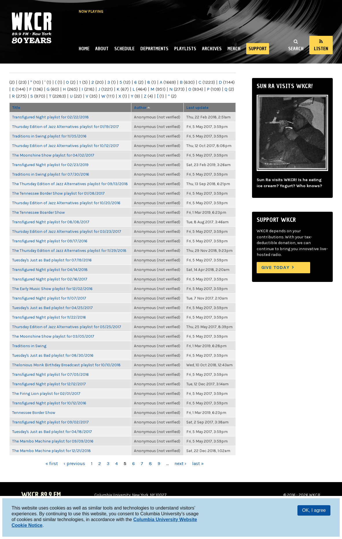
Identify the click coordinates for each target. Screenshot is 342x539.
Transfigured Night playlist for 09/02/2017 (50, 422)
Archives (212, 48)
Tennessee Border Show (33, 412)
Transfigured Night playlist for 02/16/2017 (49, 279)
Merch (233, 48)
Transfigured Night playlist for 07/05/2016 (50, 374)
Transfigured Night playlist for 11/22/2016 (49, 317)
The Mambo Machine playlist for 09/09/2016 (52, 441)
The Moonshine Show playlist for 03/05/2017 (53, 336)
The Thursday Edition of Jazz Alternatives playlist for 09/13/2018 (70, 183)
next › (180, 463)
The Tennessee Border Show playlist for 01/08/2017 (58, 193)
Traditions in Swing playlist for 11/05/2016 (49, 136)
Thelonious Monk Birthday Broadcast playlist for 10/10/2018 (66, 365)
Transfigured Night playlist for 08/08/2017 (50, 222)
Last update (197, 107)
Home (84, 48)
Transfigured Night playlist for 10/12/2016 (49, 403)
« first (51, 463)
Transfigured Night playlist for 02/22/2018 (50, 117)
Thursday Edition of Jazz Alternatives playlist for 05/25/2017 (66, 326)
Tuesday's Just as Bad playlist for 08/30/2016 (52, 355)
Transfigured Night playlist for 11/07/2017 (49, 298)
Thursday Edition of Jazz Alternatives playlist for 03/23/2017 (66, 231)
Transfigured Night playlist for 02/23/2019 (50, 164)
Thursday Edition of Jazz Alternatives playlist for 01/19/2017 (65, 126)
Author (142, 107)
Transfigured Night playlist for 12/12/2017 (49, 384)
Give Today (275, 267)
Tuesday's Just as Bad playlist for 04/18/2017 (52, 431)
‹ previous (74, 463)
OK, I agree (314, 510)
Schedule (124, 48)
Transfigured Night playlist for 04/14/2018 (50, 269)
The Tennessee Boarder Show (38, 212)
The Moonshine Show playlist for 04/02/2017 (53, 155)
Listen (321, 48)
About (102, 48)
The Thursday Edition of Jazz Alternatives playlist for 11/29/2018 (69, 250)
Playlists (185, 48)
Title (16, 107)
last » (198, 463)
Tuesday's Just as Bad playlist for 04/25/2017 (52, 307)
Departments (154, 48)
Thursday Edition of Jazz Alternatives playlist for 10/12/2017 (65, 145)
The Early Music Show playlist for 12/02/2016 (52, 288)
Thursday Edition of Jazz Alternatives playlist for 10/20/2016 (66, 202)
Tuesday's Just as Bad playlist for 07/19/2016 (52, 260)
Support (258, 48)
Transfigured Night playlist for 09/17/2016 (49, 241)
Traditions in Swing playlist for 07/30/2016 (50, 174)
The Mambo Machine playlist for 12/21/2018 (51, 450)
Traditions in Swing (29, 345)
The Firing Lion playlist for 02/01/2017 (46, 393)
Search (296, 48)
